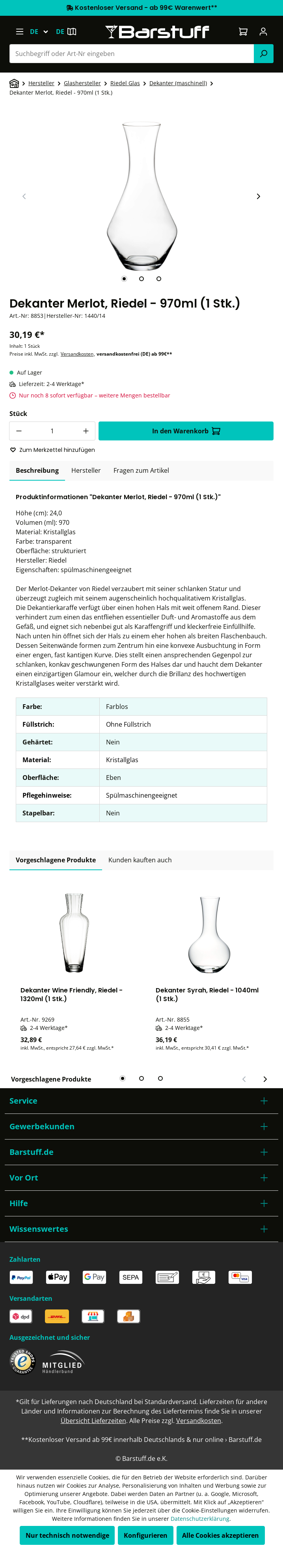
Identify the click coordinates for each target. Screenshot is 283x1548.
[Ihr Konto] (263, 31)
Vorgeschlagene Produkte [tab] (56, 860)
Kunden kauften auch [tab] (140, 860)
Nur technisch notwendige (67, 1535)
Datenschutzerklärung (200, 1518)
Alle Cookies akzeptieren (220, 1535)
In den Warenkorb (186, 431)
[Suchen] (264, 53)
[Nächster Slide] (258, 196)
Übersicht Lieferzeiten (93, 1420)
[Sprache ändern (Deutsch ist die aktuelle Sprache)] (43, 31)
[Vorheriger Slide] (24, 196)
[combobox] (131, 53)
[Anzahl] (52, 431)
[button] (141, 1100)
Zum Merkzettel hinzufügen (52, 450)
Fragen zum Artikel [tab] (141, 470)
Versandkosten (77, 354)
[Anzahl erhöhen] (85, 431)
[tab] (124, 278)
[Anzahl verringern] (18, 431)
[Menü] (19, 31)
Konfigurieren (146, 1535)
